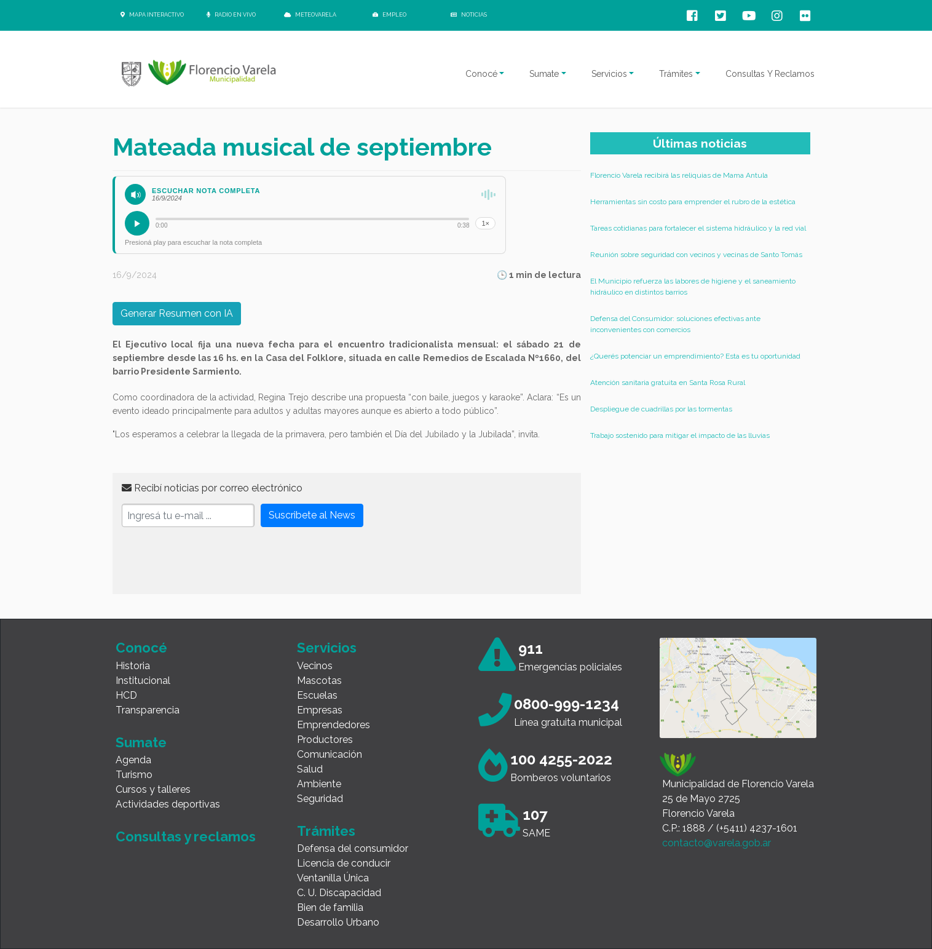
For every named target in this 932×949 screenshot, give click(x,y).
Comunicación (329, 754)
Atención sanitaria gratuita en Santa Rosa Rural (667, 382)
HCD (126, 695)
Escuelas (317, 695)
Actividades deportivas (168, 804)
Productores (325, 739)
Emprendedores (333, 725)
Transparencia (148, 710)
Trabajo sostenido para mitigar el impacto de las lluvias (680, 435)
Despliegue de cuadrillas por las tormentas (661, 409)
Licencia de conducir (343, 863)
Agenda (133, 760)
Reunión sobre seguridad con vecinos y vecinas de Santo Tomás (696, 254)
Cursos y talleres (153, 789)
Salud (310, 769)
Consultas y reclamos (186, 836)
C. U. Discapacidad (339, 893)
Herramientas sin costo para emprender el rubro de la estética (693, 201)
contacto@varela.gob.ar (716, 843)
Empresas (319, 710)
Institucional (143, 680)
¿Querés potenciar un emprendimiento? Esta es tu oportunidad (695, 356)
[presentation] (215, 561)
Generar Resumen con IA (176, 313)
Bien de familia (330, 907)
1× (485, 223)
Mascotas (319, 680)
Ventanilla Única (333, 878)
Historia (133, 666)
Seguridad (320, 798)
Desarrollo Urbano (338, 922)
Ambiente (319, 784)
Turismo (134, 774)
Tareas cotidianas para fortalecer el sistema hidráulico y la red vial (698, 228)
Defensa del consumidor (352, 848)
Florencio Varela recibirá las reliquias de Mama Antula (679, 175)
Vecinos (315, 666)
